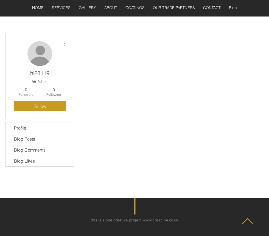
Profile (20, 128)
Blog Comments (30, 150)
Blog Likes (24, 161)
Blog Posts (24, 139)
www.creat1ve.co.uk (160, 220)
